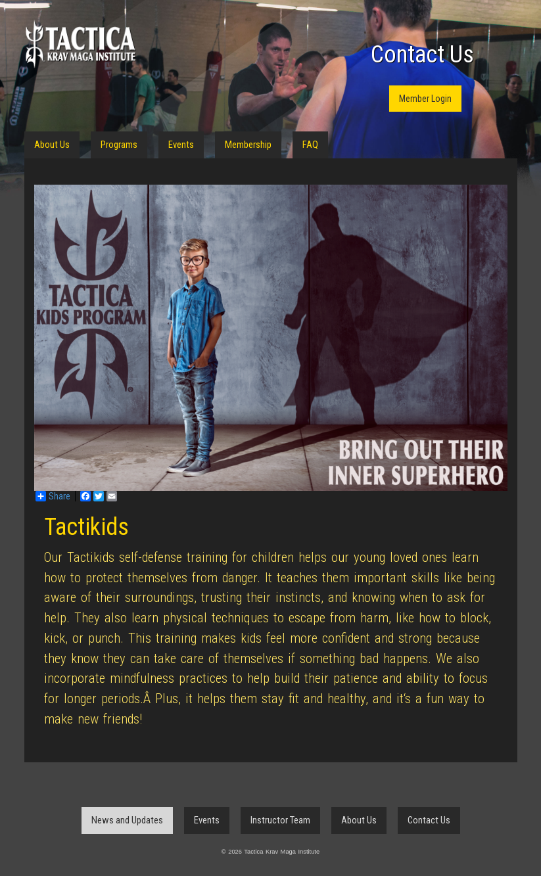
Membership (248, 144)
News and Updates (127, 820)
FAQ (310, 144)
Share (52, 496)
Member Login (425, 98)
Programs (119, 144)
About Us (52, 144)
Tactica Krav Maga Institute (80, 44)
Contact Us (422, 54)
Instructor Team (280, 820)
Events (181, 144)
